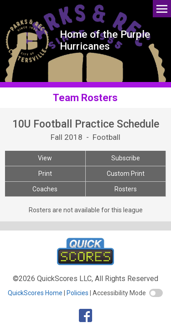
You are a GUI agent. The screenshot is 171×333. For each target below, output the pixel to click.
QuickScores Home (35, 293)
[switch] (156, 293)
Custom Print (126, 173)
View (45, 158)
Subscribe (125, 158)
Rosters (125, 189)
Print (45, 173)
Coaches (44, 189)
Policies (77, 293)
